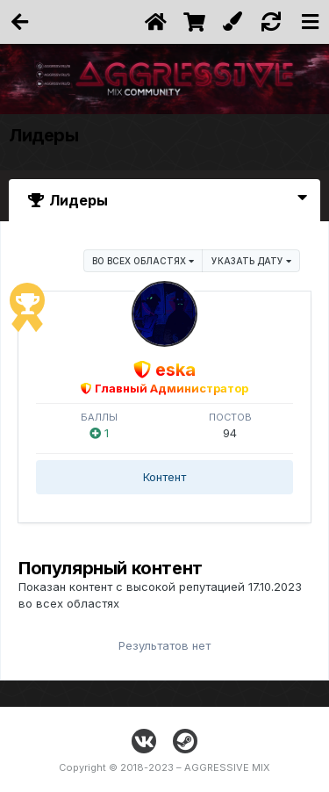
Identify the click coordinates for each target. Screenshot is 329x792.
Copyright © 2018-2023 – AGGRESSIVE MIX (164, 767)
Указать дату (251, 261)
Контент (164, 477)
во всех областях (143, 261)
